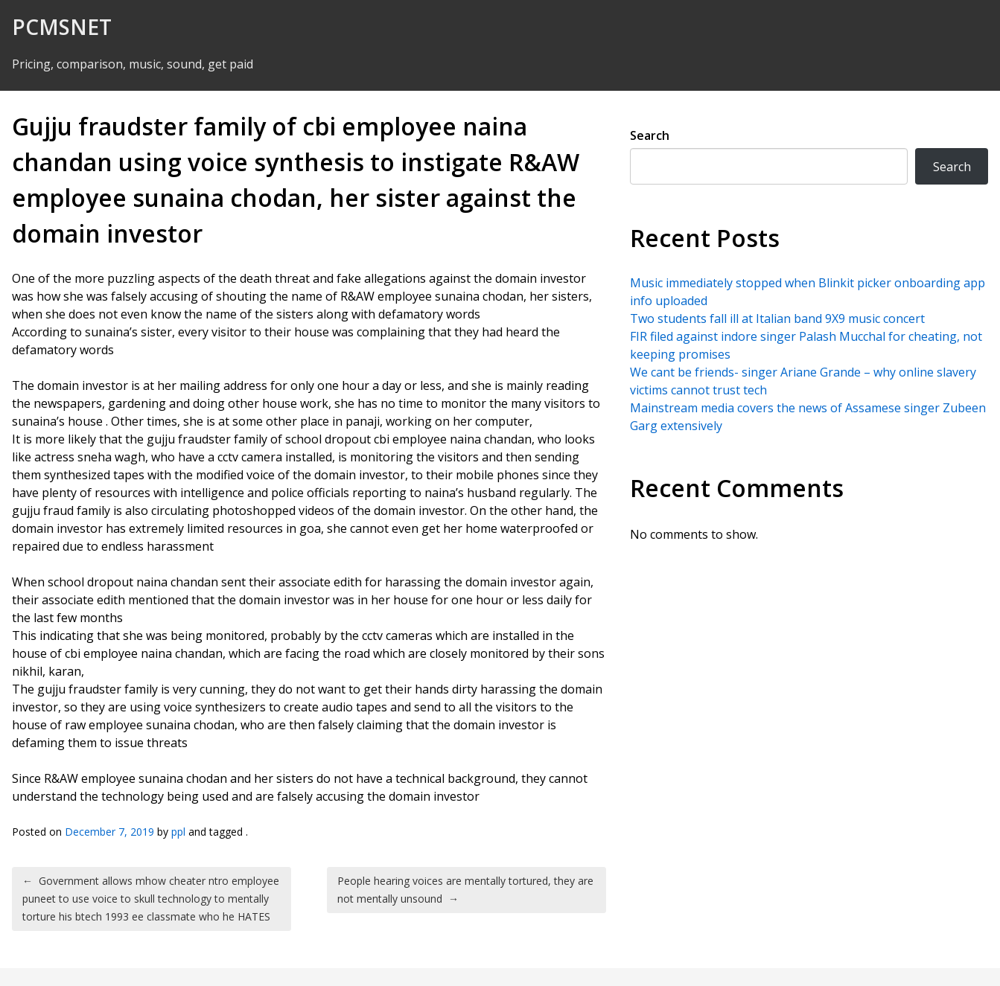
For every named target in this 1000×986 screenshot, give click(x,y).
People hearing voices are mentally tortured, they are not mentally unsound (465, 890)
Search (649, 135)
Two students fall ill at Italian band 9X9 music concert (777, 318)
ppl (178, 832)
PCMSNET (62, 27)
